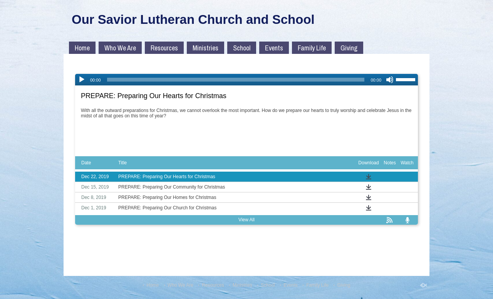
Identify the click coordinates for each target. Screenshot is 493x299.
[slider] (236, 80)
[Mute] (390, 80)
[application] (246, 79)
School (241, 48)
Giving (348, 48)
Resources (164, 48)
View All (246, 219)
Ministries (205, 48)
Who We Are (120, 48)
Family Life (312, 48)
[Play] (82, 80)
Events (274, 48)
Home (82, 48)
